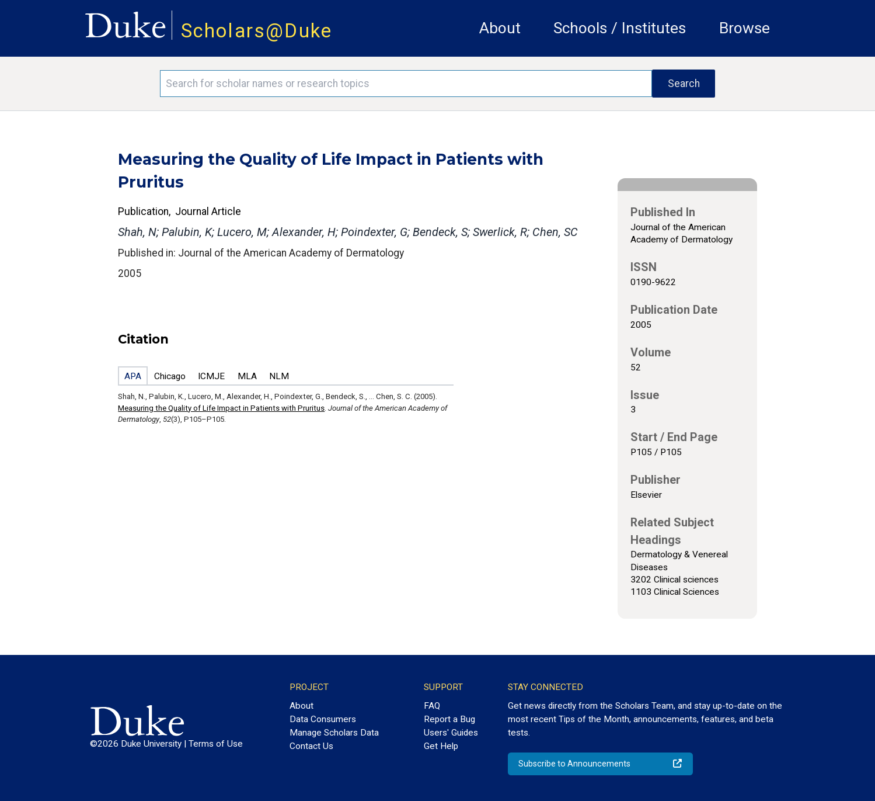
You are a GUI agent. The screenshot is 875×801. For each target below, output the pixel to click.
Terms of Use (216, 743)
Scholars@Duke (257, 30)
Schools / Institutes (619, 28)
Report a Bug (449, 719)
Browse (744, 28)
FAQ (432, 706)
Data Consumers (323, 719)
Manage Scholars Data (334, 732)
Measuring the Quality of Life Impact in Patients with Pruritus (221, 408)
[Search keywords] (406, 83)
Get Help (441, 746)
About (500, 28)
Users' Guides (451, 732)
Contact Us (311, 746)
